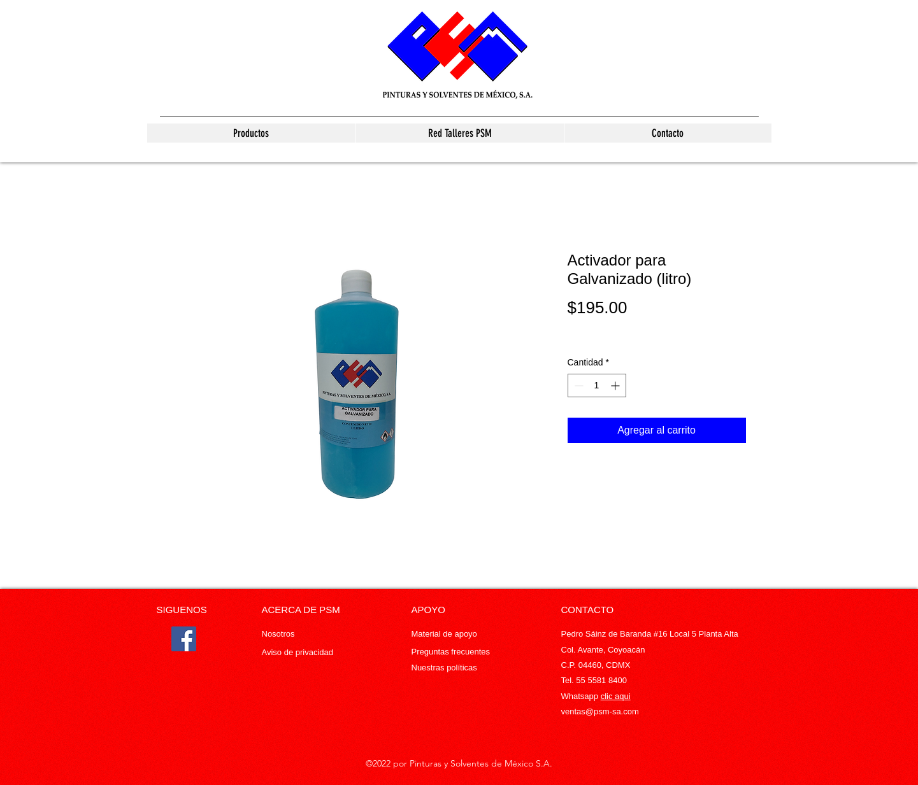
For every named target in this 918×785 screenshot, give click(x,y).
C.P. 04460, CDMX (596, 665)
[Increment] (616, 385)
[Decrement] (577, 385)
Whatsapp (581, 696)
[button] (251, 133)
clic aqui (616, 696)
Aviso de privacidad (298, 652)
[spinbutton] (596, 385)
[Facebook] (183, 638)
